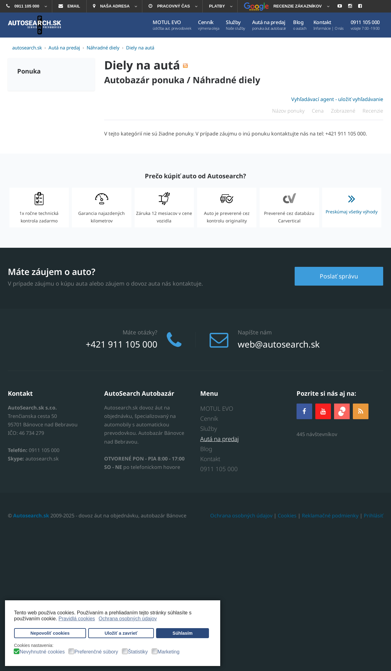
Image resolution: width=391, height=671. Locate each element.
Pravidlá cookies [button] (76, 618)
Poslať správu (339, 276)
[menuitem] (26, 6)
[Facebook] (304, 411)
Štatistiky (138, 651)
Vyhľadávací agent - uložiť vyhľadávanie (337, 99)
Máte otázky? (140, 332)
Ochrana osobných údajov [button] (128, 618)
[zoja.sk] (342, 410)
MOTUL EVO (217, 408)
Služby (208, 428)
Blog (206, 449)
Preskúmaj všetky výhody (352, 202)
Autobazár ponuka (144, 80)
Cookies (287, 515)
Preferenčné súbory (96, 651)
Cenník (209, 418)
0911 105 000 (219, 469)
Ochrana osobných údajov (241, 515)
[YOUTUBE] (323, 411)
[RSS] (360, 411)
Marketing (169, 651)
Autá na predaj (219, 439)
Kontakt (210, 459)
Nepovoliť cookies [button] (49, 633)
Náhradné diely (226, 80)
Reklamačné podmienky (330, 515)
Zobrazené (344, 110)
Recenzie (373, 110)
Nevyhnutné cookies (42, 651)
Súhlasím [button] (183, 633)
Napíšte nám (255, 332)
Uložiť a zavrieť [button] (121, 633)
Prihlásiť (373, 515)
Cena (318, 110)
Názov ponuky (289, 110)
